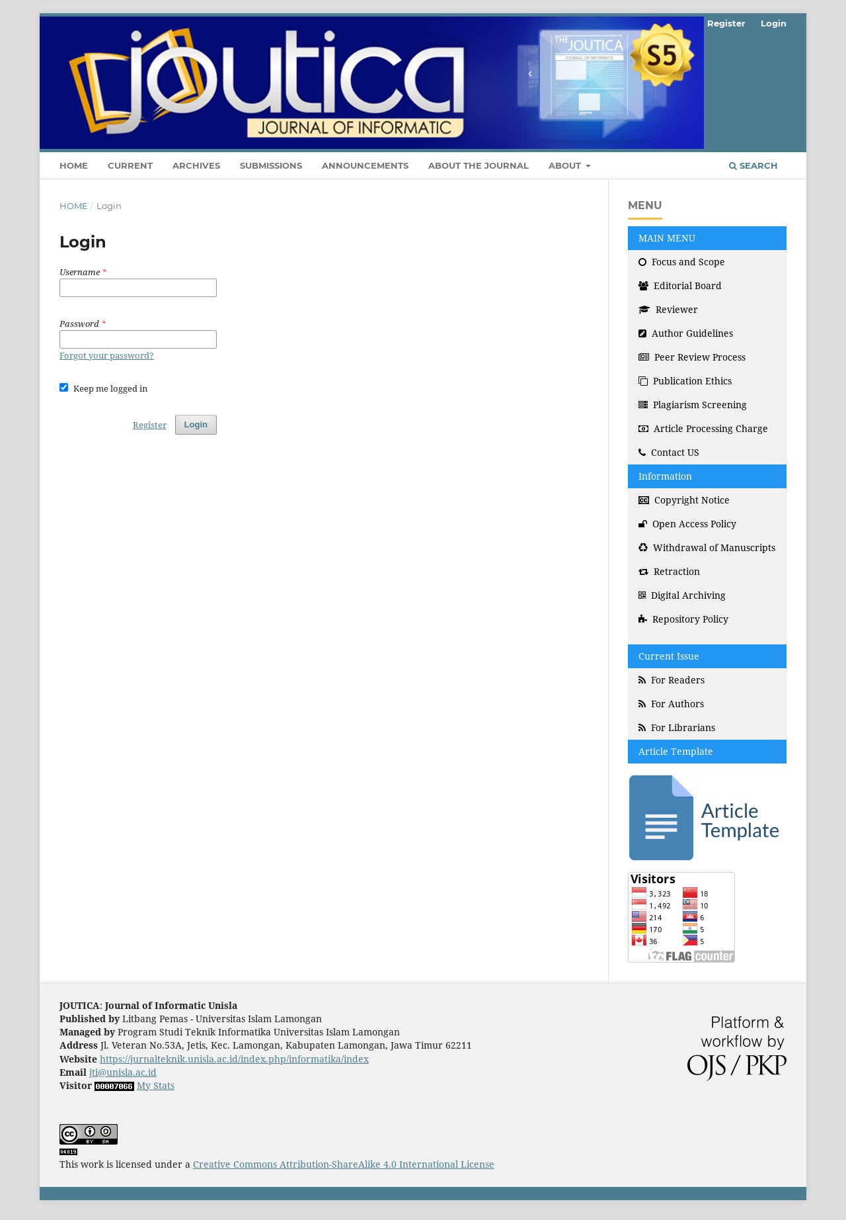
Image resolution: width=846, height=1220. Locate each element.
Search (753, 165)
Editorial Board (680, 285)
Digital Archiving (682, 595)
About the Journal (478, 165)
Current (130, 165)
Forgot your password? (106, 355)
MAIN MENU (666, 238)
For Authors (671, 703)
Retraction (669, 571)
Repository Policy (683, 619)
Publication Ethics (685, 380)
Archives (196, 165)
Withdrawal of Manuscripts (706, 547)
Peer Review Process (692, 357)
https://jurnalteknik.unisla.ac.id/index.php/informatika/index (234, 1059)
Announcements (365, 165)
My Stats (155, 1085)
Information (665, 476)
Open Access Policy (687, 523)
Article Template (675, 751)
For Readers (671, 680)
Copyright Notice (684, 500)
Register (726, 23)
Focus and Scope (681, 261)
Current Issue (668, 656)
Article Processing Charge (703, 428)
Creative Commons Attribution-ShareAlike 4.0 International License (343, 1164)
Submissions (271, 165)
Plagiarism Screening (692, 404)
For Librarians (676, 727)
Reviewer (668, 309)
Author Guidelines (685, 333)
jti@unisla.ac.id (123, 1072)
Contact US (668, 452)
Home (73, 165)
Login (774, 23)
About (566, 165)
